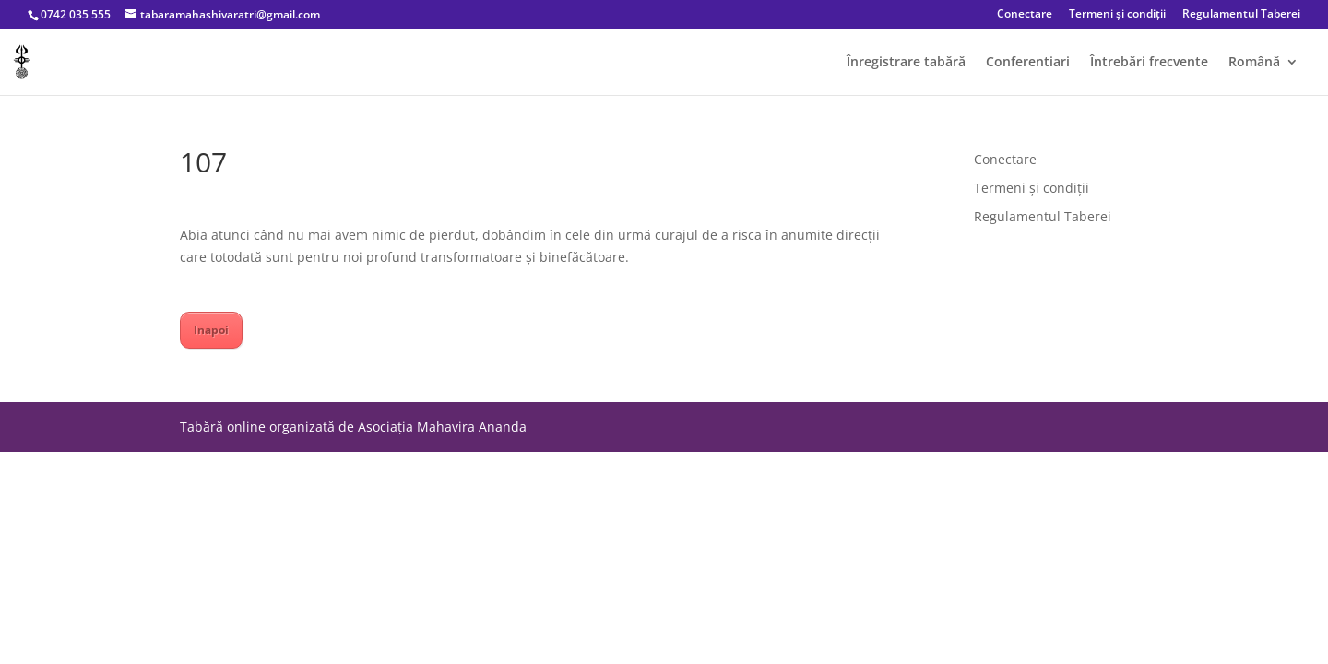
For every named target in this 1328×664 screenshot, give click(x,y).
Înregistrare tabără (906, 62)
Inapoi (211, 330)
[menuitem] (1263, 75)
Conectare (1024, 14)
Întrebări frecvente (1149, 62)
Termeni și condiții (1117, 14)
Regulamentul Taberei (1241, 14)
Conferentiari (1028, 62)
